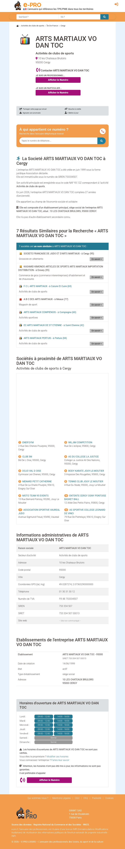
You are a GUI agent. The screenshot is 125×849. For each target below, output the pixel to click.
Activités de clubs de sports (32, 26)
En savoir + (97, 259)
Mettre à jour (71, 113)
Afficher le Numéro (58, 79)
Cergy (63, 26)
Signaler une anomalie (30, 113)
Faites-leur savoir (60, 760)
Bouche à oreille (73, 109)
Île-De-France (52, 26)
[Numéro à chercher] (58, 140)
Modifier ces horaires (57, 756)
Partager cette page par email (33, 109)
